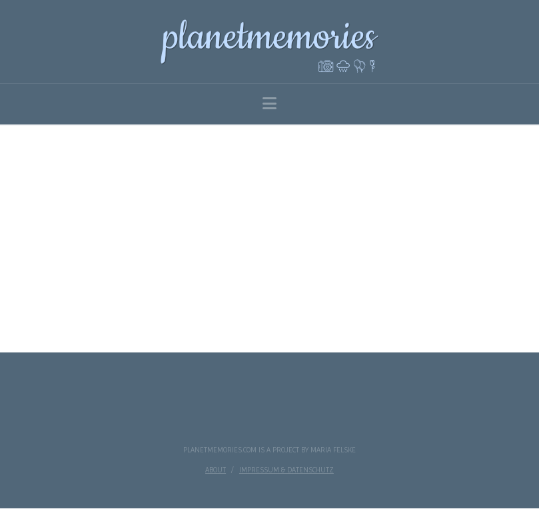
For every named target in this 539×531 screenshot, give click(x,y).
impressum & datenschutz (286, 470)
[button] (269, 103)
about (215, 470)
